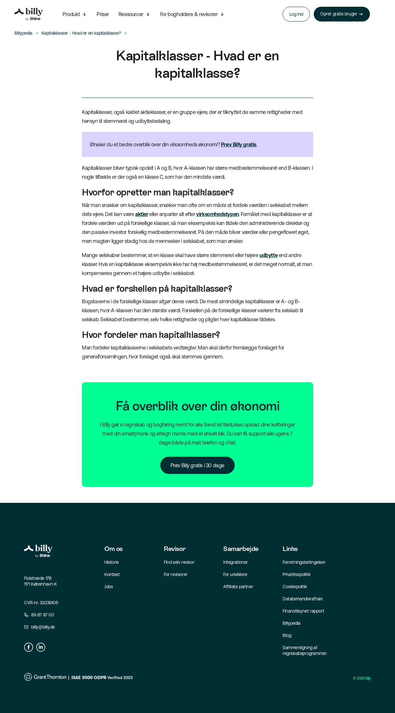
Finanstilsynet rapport (303, 611)
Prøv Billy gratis (238, 144)
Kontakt (111, 574)
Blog (287, 635)
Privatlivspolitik (296, 574)
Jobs (108, 586)
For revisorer (176, 574)
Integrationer (235, 562)
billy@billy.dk (43, 627)
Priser (103, 14)
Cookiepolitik (295, 586)
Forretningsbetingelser (304, 562)
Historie (111, 562)
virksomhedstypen (217, 214)
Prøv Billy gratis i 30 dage (197, 465)
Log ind (296, 14)
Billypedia (292, 623)
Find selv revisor (179, 562)
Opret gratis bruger (342, 14)
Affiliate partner (238, 586)
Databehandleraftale (302, 598)
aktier (141, 214)
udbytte (268, 255)
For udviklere (235, 574)
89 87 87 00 (42, 614)
